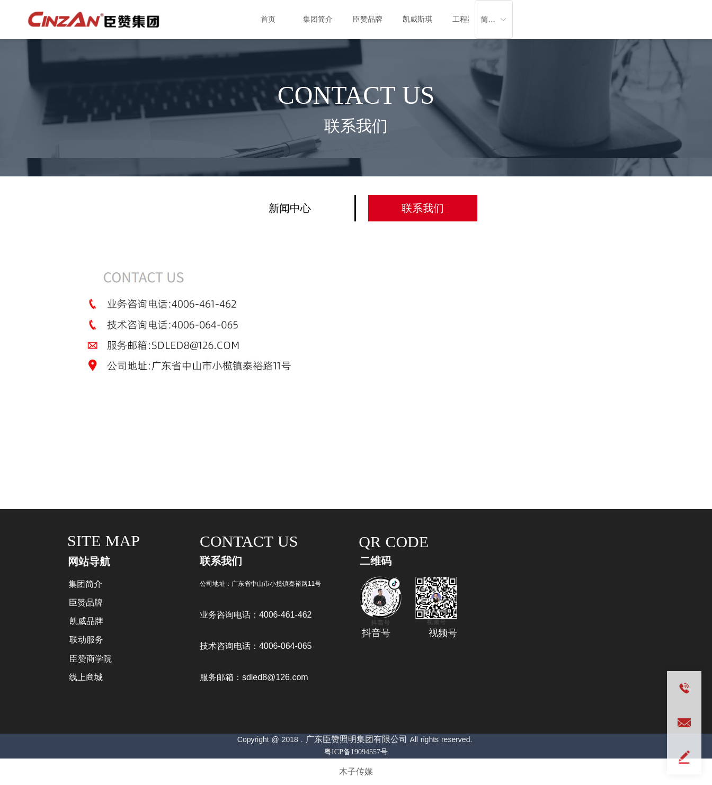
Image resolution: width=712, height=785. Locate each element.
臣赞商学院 (90, 658)
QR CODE (394, 541)
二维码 (375, 561)
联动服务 (86, 639)
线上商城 (86, 677)
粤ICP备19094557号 (356, 752)
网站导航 (89, 561)
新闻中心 (290, 208)
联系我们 (356, 126)
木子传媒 (356, 771)
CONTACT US (356, 95)
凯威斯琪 (417, 19)
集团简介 (318, 19)
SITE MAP (103, 540)
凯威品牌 (86, 621)
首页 (268, 19)
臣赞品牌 (367, 19)
